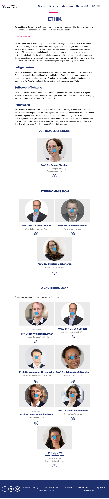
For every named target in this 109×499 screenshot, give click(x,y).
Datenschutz (84, 487)
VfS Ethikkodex (23, 36)
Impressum (101, 487)
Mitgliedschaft (82, 6)
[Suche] (106, 6)
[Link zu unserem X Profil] (4, 489)
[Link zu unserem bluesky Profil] (17, 489)
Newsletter (89, 490)
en (98, 6)
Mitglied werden (46, 490)
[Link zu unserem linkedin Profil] (11, 489)
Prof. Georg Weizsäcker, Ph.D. (36, 334)
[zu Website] (54, 176)
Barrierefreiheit (51, 487)
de (93, 6)
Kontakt (68, 487)
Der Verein (53, 6)
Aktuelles (42, 6)
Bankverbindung (30, 487)
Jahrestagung (67, 6)
